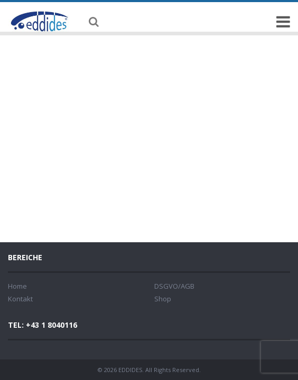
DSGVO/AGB (174, 286)
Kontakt (20, 298)
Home (17, 286)
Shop (162, 298)
